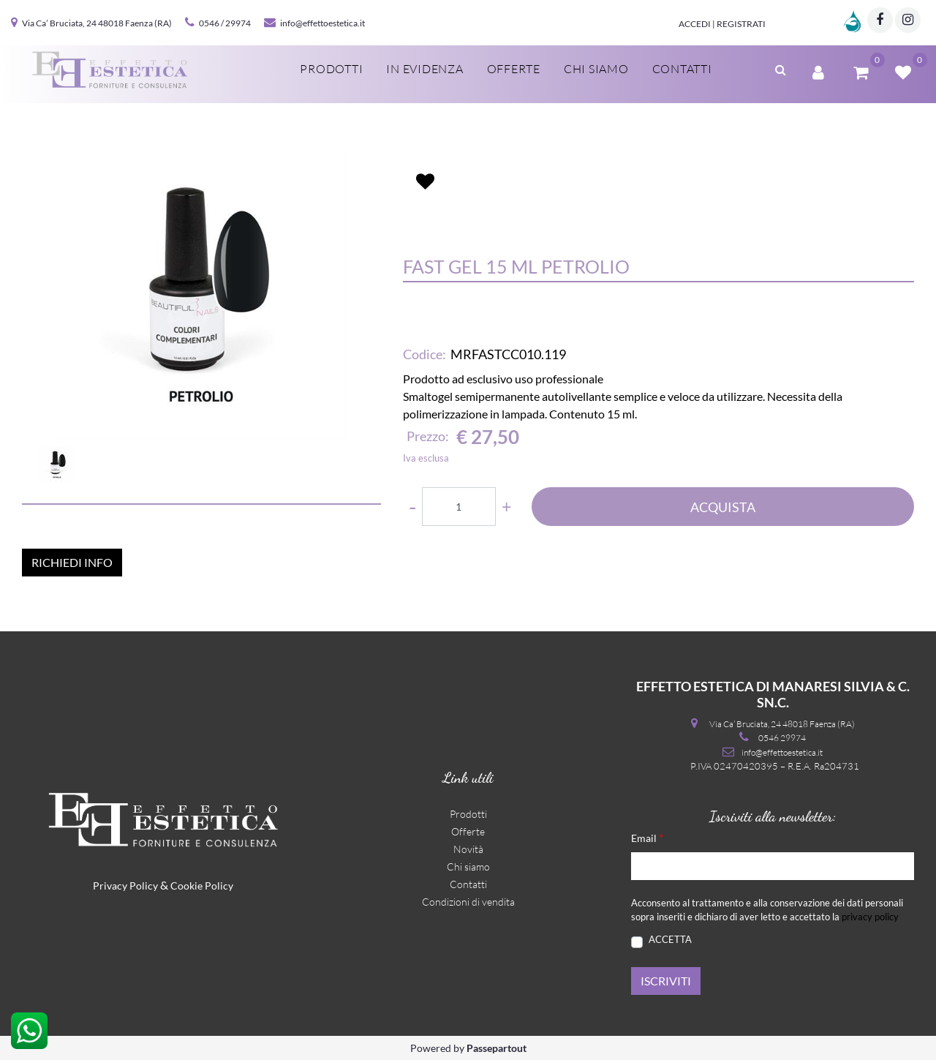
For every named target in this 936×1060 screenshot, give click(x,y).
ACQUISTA (722, 507)
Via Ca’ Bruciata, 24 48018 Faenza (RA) (97, 23)
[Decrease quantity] (412, 506)
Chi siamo (468, 866)
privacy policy (870, 916)
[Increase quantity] (506, 506)
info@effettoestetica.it (322, 23)
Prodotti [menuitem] (331, 68)
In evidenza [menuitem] (424, 68)
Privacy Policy (125, 885)
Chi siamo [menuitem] (596, 68)
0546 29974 (782, 737)
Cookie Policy (201, 885)
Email (647, 837)
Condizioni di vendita (468, 901)
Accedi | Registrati (722, 23)
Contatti (468, 884)
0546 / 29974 (225, 23)
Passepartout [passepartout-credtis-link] (496, 1048)
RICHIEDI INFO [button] (72, 562)
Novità (468, 849)
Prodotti (468, 814)
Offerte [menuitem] (513, 68)
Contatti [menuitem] (682, 68)
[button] (201, 294)
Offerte (468, 831)
